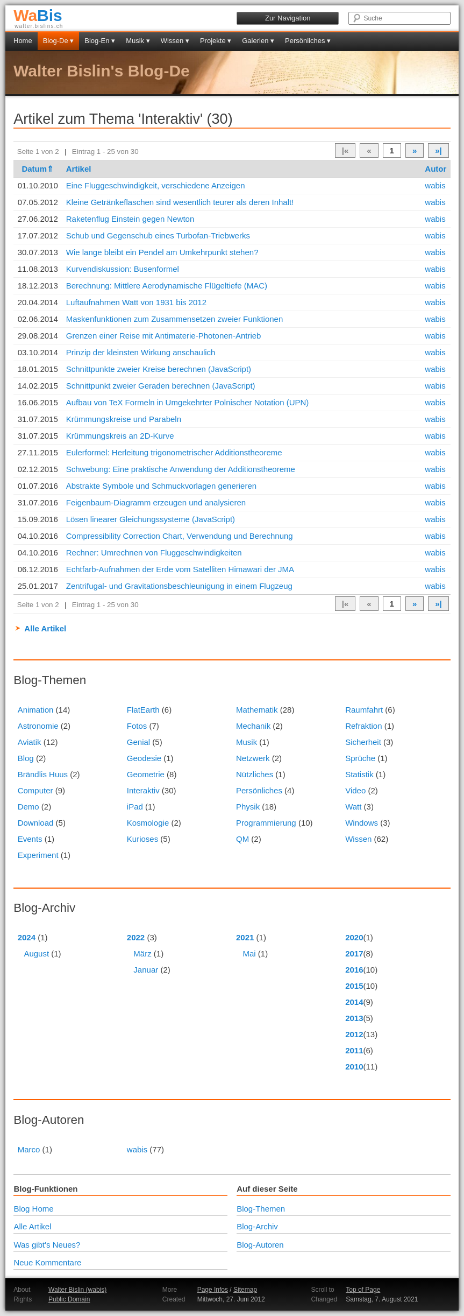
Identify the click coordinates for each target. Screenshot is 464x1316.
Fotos (137, 725)
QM (242, 838)
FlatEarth (143, 709)
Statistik (359, 774)
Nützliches (254, 774)
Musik (246, 742)
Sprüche (360, 758)
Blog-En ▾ (99, 41)
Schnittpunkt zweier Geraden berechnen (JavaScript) (160, 385)
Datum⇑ (38, 168)
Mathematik (257, 709)
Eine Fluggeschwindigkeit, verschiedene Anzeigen (155, 185)
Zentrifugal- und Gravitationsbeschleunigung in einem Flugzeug (179, 585)
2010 (354, 1066)
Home (22, 41)
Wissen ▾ (175, 41)
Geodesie (144, 758)
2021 (245, 937)
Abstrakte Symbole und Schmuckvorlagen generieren (161, 485)
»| (438, 150)
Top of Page (363, 1289)
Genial (138, 742)
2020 (354, 937)
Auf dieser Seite (267, 1188)
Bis (37, 15)
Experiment (38, 855)
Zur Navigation (288, 18)
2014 (354, 1002)
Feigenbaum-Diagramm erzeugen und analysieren (156, 502)
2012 (354, 1034)
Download (36, 822)
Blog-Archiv (257, 1226)
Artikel (78, 168)
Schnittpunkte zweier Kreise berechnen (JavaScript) (158, 369)
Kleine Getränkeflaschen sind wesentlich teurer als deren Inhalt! (180, 202)
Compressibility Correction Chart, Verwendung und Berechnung (179, 535)
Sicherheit (363, 742)
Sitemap (245, 1289)
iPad (135, 806)
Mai (249, 953)
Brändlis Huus (43, 774)
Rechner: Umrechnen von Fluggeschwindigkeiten (154, 552)
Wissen (358, 838)
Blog (26, 758)
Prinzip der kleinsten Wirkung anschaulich (141, 352)
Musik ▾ (138, 41)
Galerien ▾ (258, 41)
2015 (354, 985)
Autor (435, 168)
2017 (354, 953)
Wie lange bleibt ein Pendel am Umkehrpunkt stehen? (162, 252)
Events (30, 838)
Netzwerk (253, 758)
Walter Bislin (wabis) (77, 1289)
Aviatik (29, 742)
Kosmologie (148, 822)
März (142, 953)
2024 (26, 937)
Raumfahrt (364, 709)
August (36, 953)
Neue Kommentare (47, 1262)
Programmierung (266, 822)
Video (355, 790)
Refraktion (363, 725)
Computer (35, 790)
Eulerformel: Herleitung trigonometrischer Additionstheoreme (174, 452)
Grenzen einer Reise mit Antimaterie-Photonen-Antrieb (163, 335)
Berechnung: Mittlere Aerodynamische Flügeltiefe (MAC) (166, 285)
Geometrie (146, 774)
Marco (29, 1149)
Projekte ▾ (215, 41)
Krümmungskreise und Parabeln (123, 419)
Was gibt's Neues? (46, 1244)
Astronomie (38, 725)
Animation (36, 709)
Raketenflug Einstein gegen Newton (130, 218)
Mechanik (253, 725)
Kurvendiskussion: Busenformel (122, 268)
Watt (353, 806)
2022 (136, 937)
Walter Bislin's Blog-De (101, 71)
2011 (354, 1050)
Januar (145, 969)
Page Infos (212, 1289)
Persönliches (259, 790)
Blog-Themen (261, 1208)
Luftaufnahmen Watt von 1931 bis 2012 (136, 302)
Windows (361, 822)
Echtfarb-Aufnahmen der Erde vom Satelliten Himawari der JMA (180, 569)
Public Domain (69, 1299)
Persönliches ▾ (308, 41)
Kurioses (142, 838)
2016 (354, 969)
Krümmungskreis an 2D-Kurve (120, 435)
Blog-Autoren (260, 1244)
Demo (28, 806)
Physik (248, 806)
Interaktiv (143, 790)
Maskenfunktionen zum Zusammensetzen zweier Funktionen (174, 318)
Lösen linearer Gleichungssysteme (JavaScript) (150, 519)
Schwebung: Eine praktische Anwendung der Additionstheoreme (180, 469)
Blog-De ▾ (58, 41)
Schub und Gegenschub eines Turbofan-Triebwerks (158, 235)
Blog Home (33, 1208)
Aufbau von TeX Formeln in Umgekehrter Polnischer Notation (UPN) (187, 402)
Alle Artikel (45, 628)
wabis (435, 185)
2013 (354, 1018)
